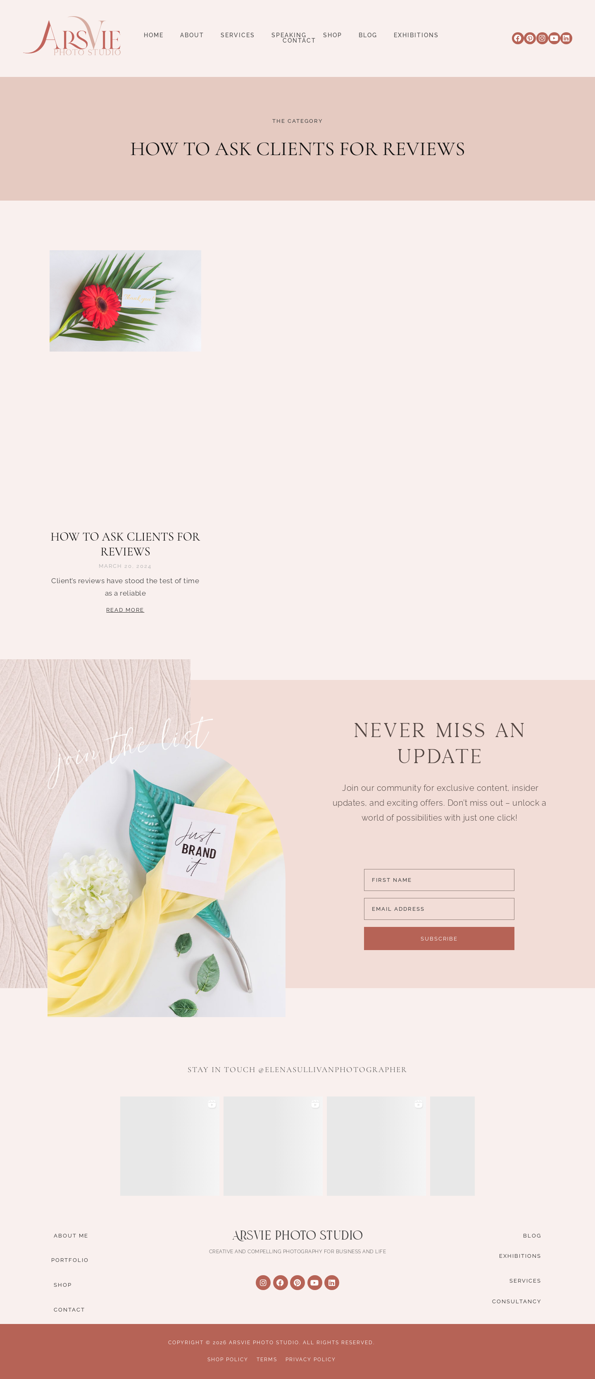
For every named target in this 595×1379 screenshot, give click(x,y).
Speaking (289, 35)
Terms (267, 1359)
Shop (332, 35)
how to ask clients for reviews (125, 544)
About (192, 35)
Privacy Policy (311, 1359)
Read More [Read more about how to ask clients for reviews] (125, 610)
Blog (368, 35)
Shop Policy (227, 1359)
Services (238, 35)
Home (154, 35)
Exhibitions (416, 35)
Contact (299, 41)
